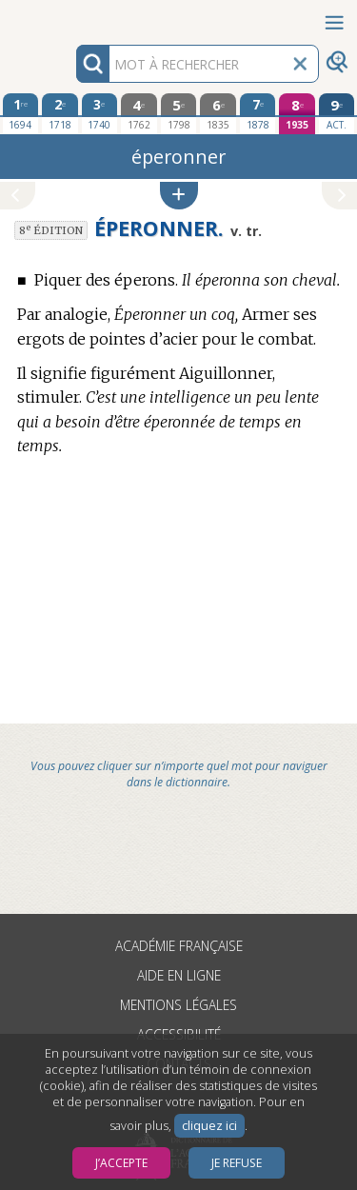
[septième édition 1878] (258, 113)
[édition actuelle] (337, 113)
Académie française (179, 946)
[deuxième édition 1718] (60, 113)
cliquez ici (209, 1126)
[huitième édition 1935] (297, 113)
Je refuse (236, 1163)
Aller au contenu (74, 17)
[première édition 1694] (21, 113)
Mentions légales (178, 1005)
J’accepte (121, 1163)
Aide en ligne (179, 975)
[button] (179, 195)
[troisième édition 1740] (100, 113)
